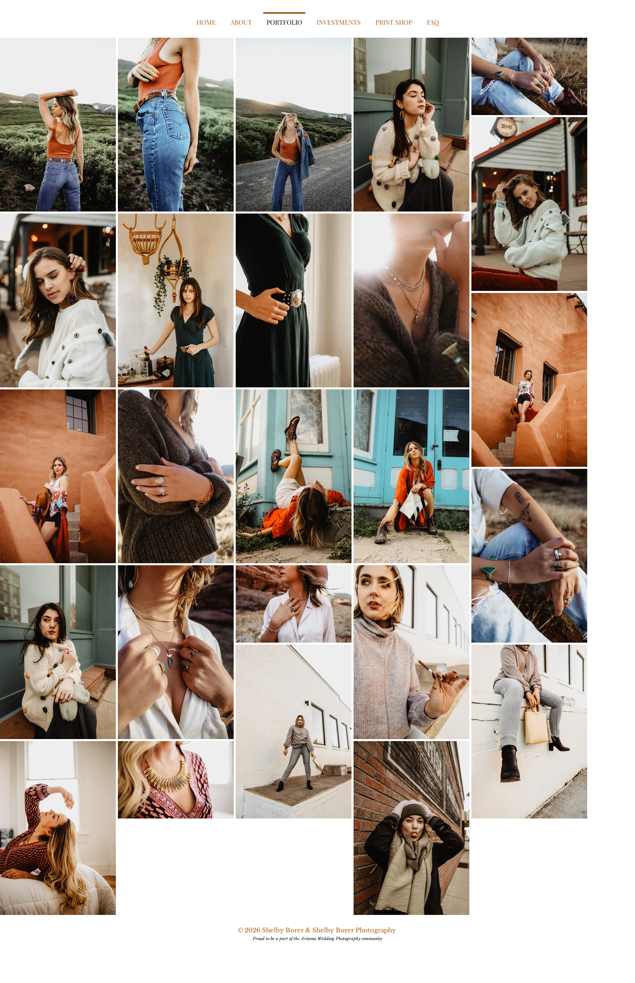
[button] (338, 18)
